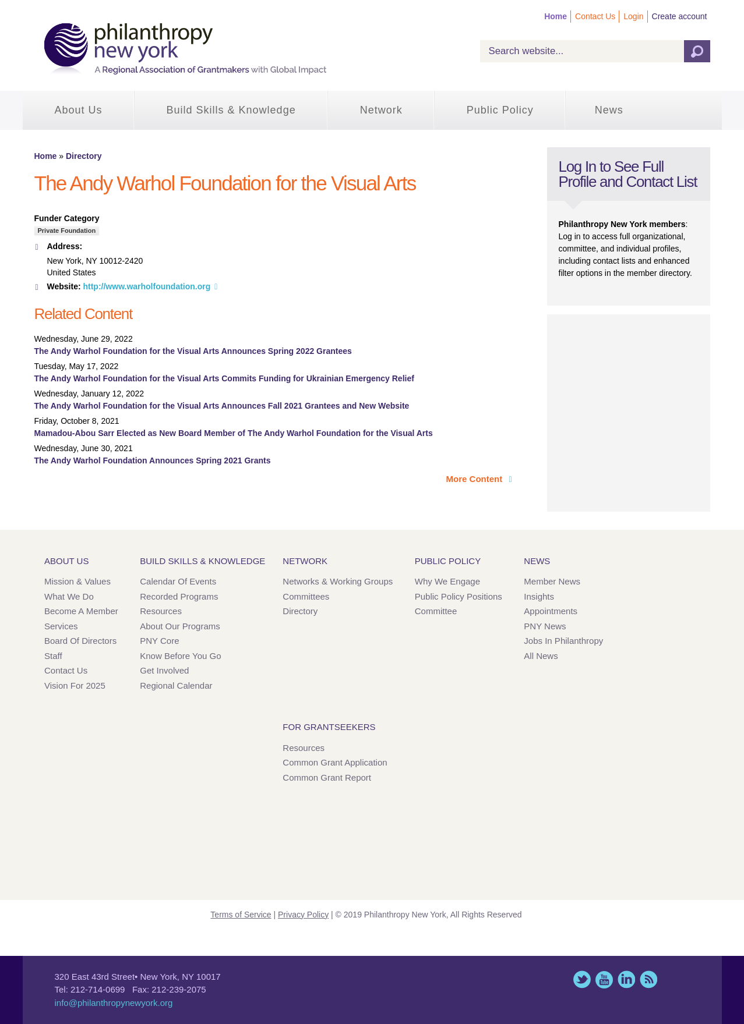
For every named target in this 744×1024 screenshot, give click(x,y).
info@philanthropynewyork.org (114, 1003)
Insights (539, 596)
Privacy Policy (303, 914)
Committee (436, 611)
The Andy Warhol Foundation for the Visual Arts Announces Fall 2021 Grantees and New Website (222, 405)
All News (541, 656)
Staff (53, 656)
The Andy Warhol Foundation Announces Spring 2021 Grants (152, 460)
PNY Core (159, 641)
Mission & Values (77, 581)
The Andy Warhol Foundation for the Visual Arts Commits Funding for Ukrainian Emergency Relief (224, 378)
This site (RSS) (648, 979)
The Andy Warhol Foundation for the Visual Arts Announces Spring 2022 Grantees (193, 351)
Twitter (582, 979)
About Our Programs (180, 626)
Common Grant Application (335, 762)
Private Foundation (67, 230)
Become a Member (81, 611)
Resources (161, 611)
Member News (552, 581)
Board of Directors (80, 641)
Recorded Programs (179, 596)
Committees (306, 596)
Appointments (550, 611)
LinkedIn (626, 979)
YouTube (604, 979)
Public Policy (500, 110)
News (609, 110)
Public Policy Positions (458, 596)
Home (555, 16)
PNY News (545, 626)
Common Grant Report (327, 777)
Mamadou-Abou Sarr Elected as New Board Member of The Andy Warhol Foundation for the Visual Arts (233, 433)
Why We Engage (447, 581)
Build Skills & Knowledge (231, 110)
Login (633, 16)
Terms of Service (240, 914)
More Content (475, 479)
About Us (79, 110)
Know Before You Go (180, 656)
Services (61, 626)
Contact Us (595, 16)
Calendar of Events (178, 581)
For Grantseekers (329, 727)
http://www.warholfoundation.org (146, 286)
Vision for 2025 (74, 685)
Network (381, 110)
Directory (83, 156)
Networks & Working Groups (338, 581)
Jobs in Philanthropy (563, 641)
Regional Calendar (176, 685)
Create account (679, 16)
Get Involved (164, 670)
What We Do (69, 596)
